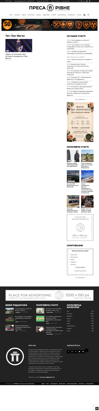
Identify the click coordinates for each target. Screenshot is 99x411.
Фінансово (74, 254)
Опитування (53, 383)
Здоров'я (46, 15)
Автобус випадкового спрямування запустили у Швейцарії (23, 327)
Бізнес (38, 15)
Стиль (79, 15)
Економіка (62, 15)
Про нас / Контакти (55, 1)
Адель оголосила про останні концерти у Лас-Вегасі (16, 56)
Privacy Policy (90, 383)
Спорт (53, 15)
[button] (84, 15)
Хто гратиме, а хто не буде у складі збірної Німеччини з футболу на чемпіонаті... (80, 46)
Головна (7, 33)
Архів (43, 383)
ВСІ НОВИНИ (80, 99)
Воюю (72, 259)
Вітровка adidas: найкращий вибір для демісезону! (72, 165)
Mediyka (16, 383)
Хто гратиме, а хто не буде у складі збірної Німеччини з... (23, 318)
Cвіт (11, 15)
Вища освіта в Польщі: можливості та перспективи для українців (78, 66)
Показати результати (80, 271)
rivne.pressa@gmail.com (47, 377)
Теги (12, 33)
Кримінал (71, 15)
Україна (17, 15)
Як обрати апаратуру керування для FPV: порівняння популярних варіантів (80, 93)
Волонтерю (74, 257)
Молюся (73, 264)
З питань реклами (65, 1)
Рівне (24, 15)
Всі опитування (80, 277)
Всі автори (62, 383)
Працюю (73, 262)
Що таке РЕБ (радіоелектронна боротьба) (72, 185)
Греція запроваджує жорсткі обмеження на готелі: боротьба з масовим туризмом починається (87, 188)
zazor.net (31, 383)
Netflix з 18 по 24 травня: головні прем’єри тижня (86, 210)
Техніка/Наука (71, 326)
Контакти (81, 383)
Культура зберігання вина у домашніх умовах (72, 210)
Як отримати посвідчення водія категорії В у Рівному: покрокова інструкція (80, 72)
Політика (31, 15)
